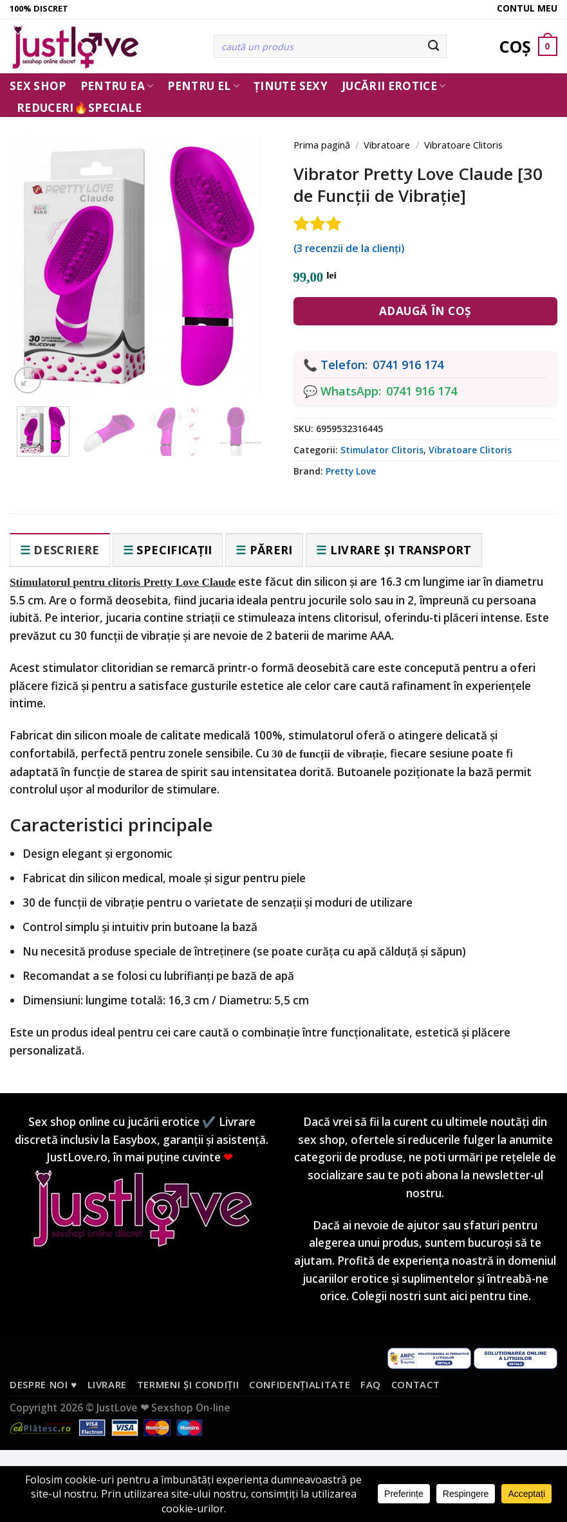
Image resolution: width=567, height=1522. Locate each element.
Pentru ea (117, 85)
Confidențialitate (299, 1384)
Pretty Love (351, 471)
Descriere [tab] (66, 549)
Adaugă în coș (425, 310)
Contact (415, 1384)
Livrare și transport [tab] (401, 549)
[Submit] (433, 46)
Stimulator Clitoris (381, 450)
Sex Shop (38, 85)
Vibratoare (387, 144)
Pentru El (203, 85)
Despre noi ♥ (43, 1384)
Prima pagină (321, 144)
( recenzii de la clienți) (348, 248)
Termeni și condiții (188, 1384)
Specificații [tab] (174, 549)
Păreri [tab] (271, 549)
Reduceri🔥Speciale (79, 107)
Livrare (107, 1384)
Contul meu (527, 8)
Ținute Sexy (291, 85)
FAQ (370, 1384)
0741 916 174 (408, 364)
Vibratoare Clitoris (463, 144)
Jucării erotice (394, 85)
